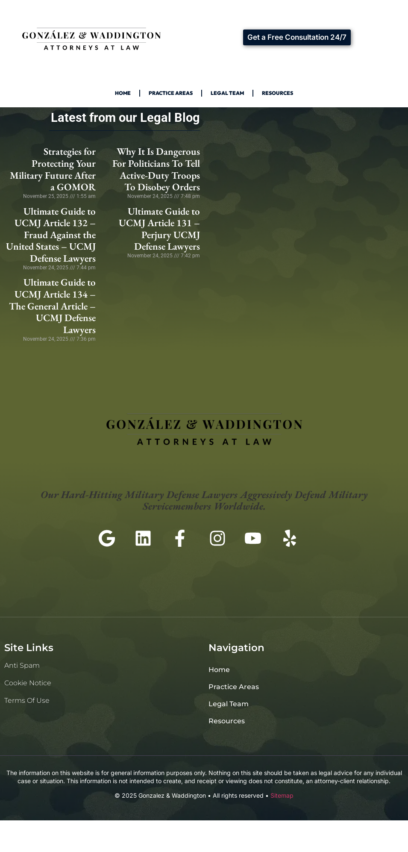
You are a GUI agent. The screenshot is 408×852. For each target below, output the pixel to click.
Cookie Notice (27, 683)
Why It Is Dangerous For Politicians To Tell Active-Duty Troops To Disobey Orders (156, 169)
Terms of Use (27, 700)
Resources (277, 93)
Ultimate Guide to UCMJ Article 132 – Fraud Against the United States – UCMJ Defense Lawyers (51, 235)
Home (123, 93)
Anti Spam (22, 665)
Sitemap (282, 795)
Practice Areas (171, 93)
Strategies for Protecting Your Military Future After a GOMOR (53, 169)
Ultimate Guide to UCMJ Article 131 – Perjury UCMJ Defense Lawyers (159, 229)
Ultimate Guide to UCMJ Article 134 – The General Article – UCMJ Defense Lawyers (52, 306)
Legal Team (227, 93)
